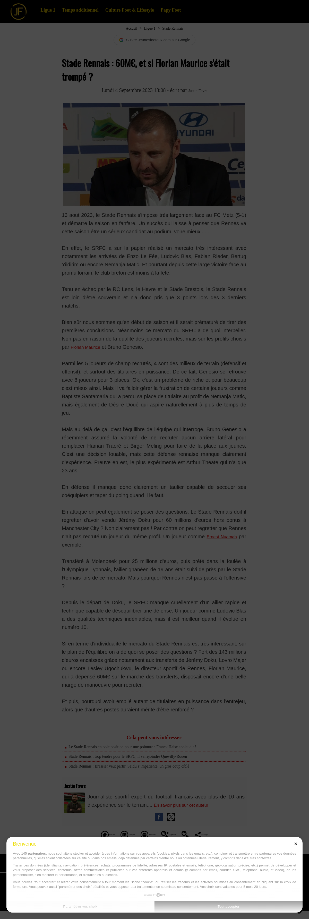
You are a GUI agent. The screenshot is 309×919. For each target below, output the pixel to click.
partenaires (37, 853)
